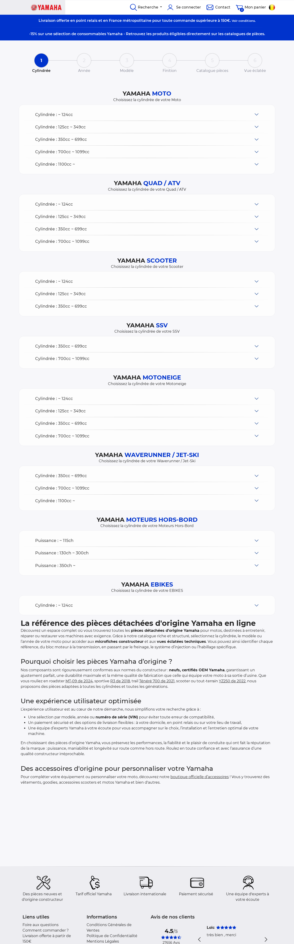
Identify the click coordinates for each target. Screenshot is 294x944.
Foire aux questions (41, 925)
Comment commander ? (46, 930)
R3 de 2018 (120, 681)
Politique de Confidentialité (112, 936)
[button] (147, 114)
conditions (246, 21)
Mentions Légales (103, 941)
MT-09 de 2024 (79, 681)
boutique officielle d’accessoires (199, 777)
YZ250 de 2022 (232, 681)
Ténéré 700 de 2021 (157, 681)
